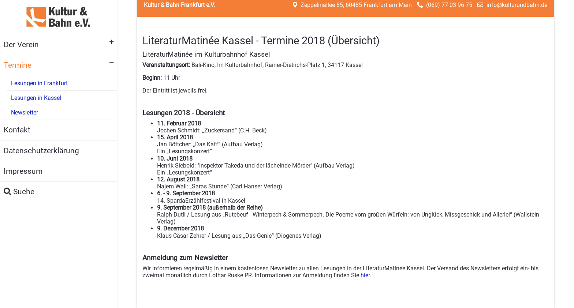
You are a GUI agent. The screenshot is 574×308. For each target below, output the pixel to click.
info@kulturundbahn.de (517, 4)
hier (365, 275)
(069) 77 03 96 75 (449, 4)
